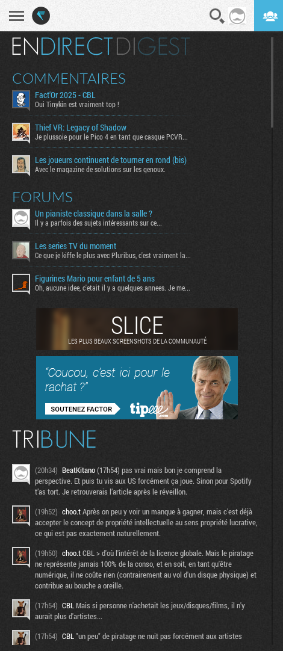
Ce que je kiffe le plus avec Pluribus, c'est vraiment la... (113, 255)
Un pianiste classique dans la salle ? (93, 213)
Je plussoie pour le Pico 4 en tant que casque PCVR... (111, 136)
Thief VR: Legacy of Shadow (80, 127)
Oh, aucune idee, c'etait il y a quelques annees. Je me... (112, 287)
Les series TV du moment (75, 246)
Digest (153, 46)
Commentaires (69, 78)
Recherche (217, 16)
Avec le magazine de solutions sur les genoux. (100, 169)
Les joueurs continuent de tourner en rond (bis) (111, 160)
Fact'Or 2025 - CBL (65, 95)
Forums (42, 197)
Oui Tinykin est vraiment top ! (77, 104)
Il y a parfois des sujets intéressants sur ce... (98, 222)
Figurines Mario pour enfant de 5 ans (95, 278)
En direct (62, 46)
